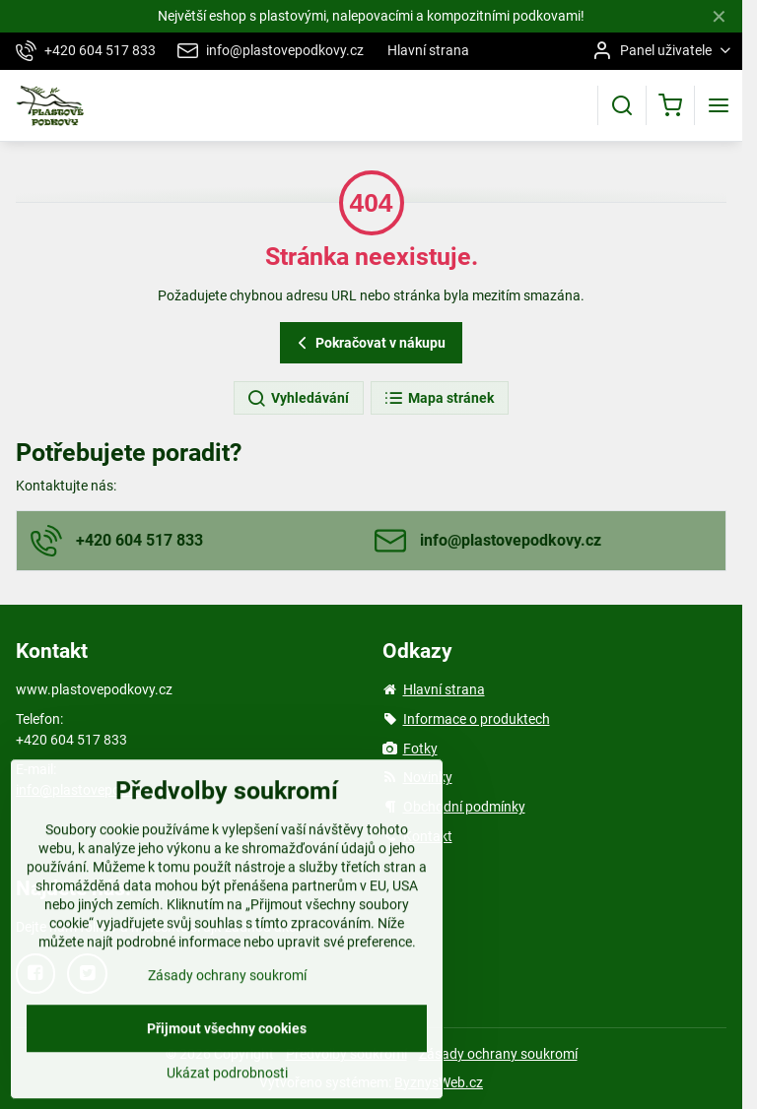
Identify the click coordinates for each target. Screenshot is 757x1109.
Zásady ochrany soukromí (498, 1054)
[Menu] (718, 105)
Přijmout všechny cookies (227, 1076)
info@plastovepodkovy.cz (94, 790)
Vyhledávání (297, 399)
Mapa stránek (438, 399)
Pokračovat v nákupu (369, 343)
